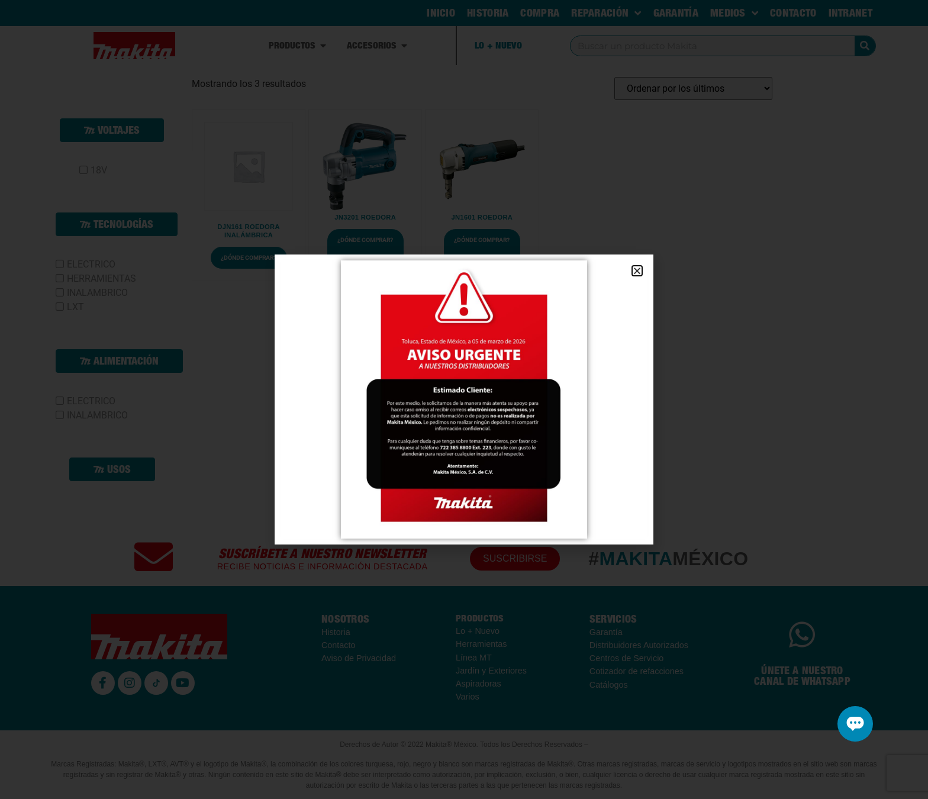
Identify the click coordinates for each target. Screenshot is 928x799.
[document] (464, 399)
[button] (637, 270)
